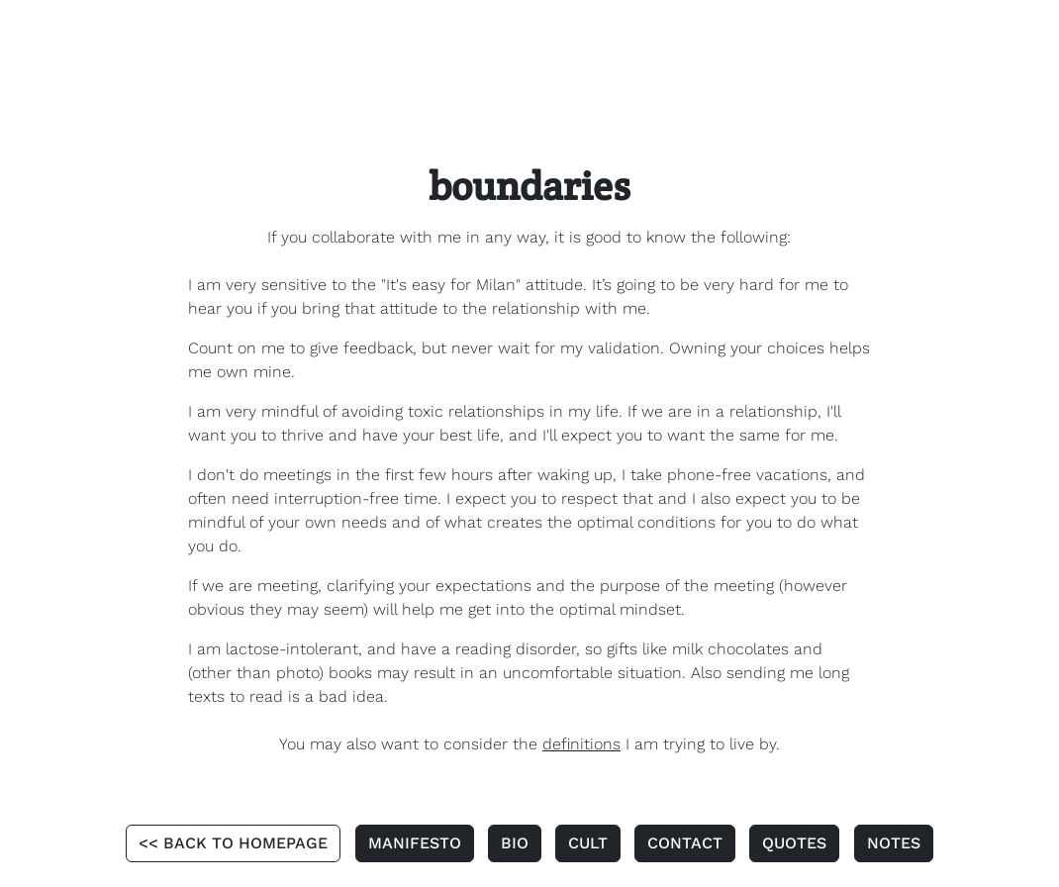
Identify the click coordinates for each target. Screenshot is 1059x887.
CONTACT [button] (684, 843)
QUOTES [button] (794, 843)
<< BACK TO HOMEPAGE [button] (233, 843)
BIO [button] (515, 843)
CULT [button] (588, 843)
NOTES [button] (893, 843)
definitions (581, 744)
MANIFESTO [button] (414, 843)
